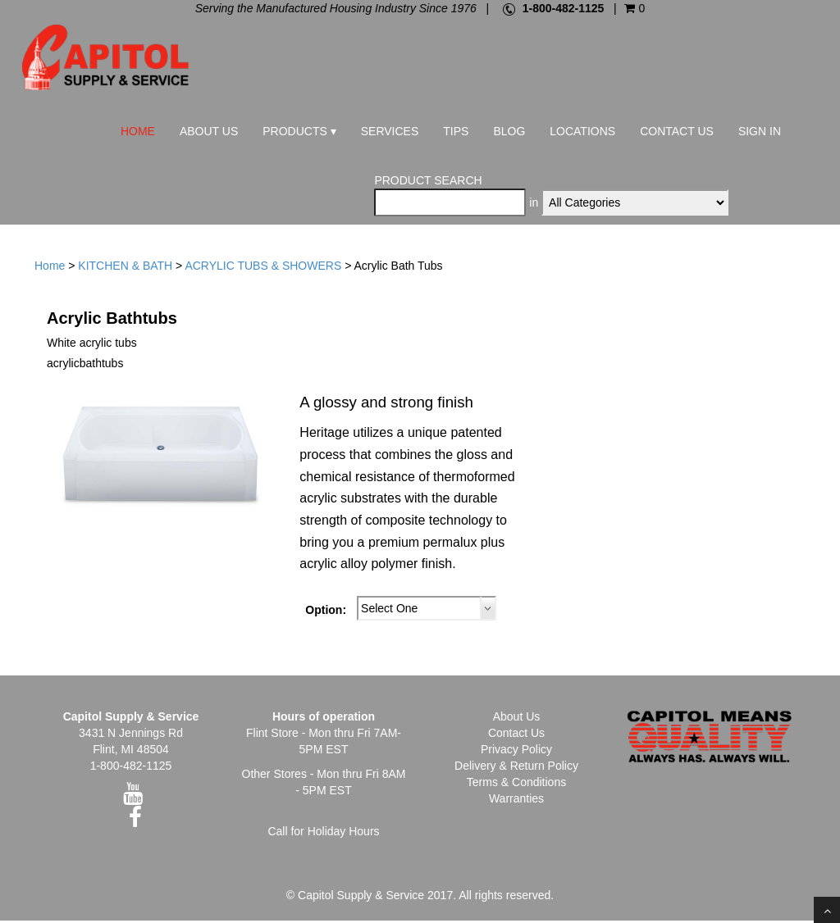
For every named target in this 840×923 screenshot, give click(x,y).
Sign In (759, 131)
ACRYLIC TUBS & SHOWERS (263, 268)
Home (138, 131)
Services (390, 131)
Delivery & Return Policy (516, 768)
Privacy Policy (516, 751)
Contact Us (677, 131)
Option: (325, 612)
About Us (209, 131)
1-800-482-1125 (564, 8)
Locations (582, 131)
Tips (455, 131)
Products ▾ (299, 131)
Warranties (516, 800)
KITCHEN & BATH (125, 268)
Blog (509, 131)
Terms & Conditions (516, 784)
